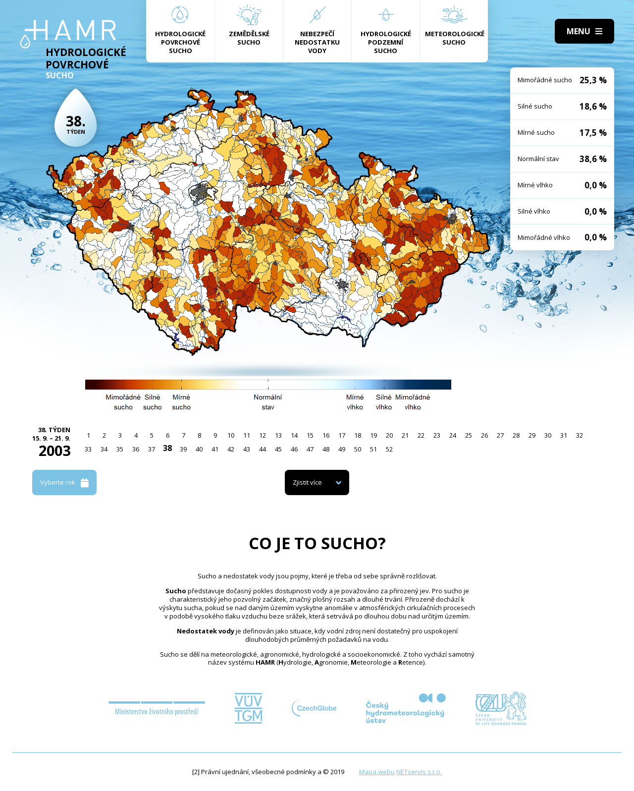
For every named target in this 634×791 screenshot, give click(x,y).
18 (357, 435)
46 (294, 449)
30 (547, 435)
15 (310, 435)
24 (452, 435)
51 (373, 449)
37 (151, 449)
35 (119, 449)
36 (135, 449)
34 (104, 449)
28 (516, 435)
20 (389, 435)
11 (246, 435)
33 (88, 449)
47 (310, 449)
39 (183, 449)
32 (579, 435)
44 (262, 449)
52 (389, 449)
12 (262, 435)
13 (278, 435)
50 (357, 449)
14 (294, 435)
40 (199, 449)
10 (230, 435)
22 (421, 435)
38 (167, 448)
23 (436, 435)
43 (246, 449)
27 (500, 435)
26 (484, 435)
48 (325, 449)
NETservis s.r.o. (419, 771)
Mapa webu (377, 771)
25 (468, 435)
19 (373, 435)
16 (325, 435)
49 (341, 449)
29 (531, 435)
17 (341, 435)
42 (230, 449)
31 (563, 435)
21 (405, 435)
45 (278, 449)
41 (214, 449)
